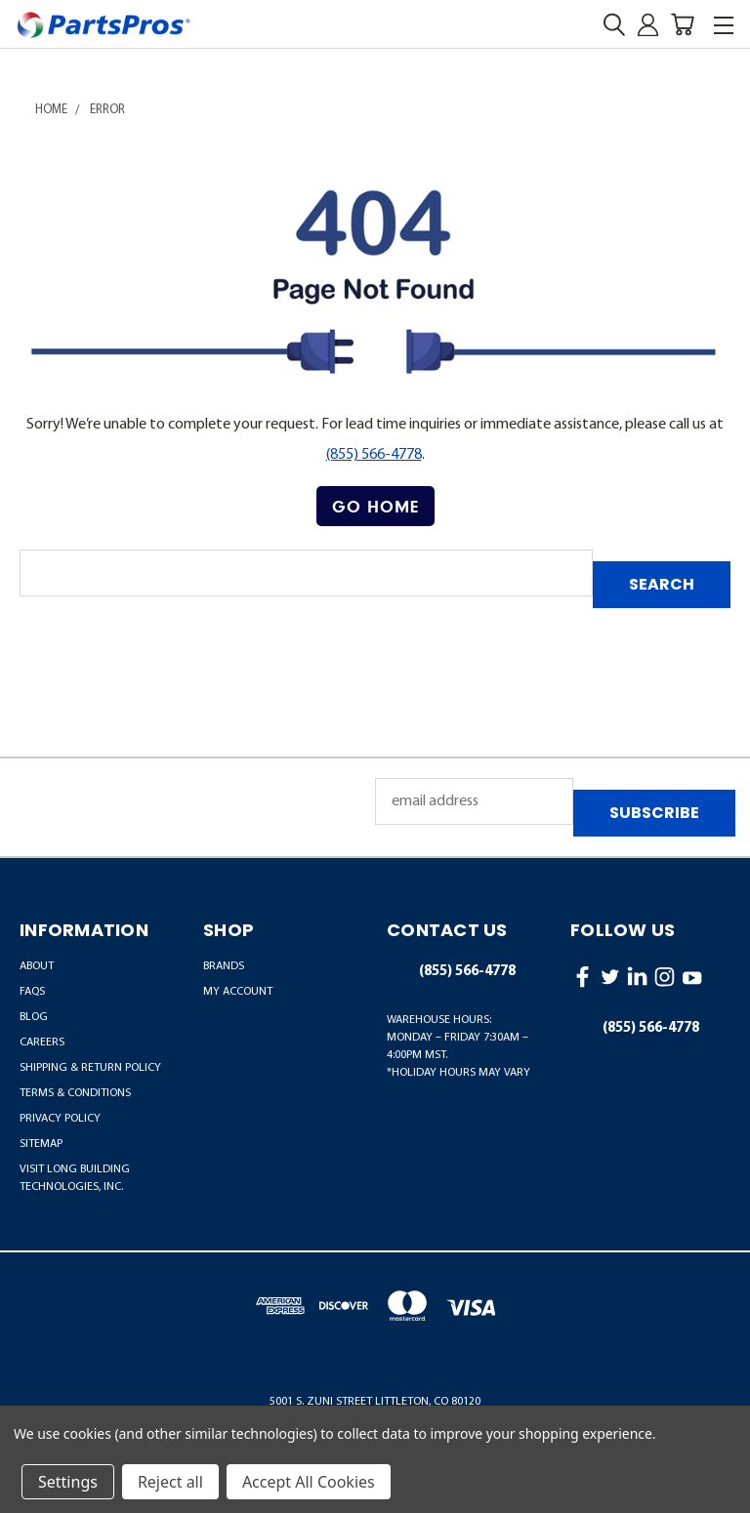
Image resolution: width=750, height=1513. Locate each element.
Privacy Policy (60, 1119)
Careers (42, 1042)
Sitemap (41, 1144)
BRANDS (223, 966)
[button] (375, 506)
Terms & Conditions (75, 1093)
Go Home (375, 506)
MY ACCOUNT (237, 992)
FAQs (32, 992)
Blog (34, 1017)
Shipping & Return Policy (90, 1068)
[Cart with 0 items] (682, 25)
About (37, 966)
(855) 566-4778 (374, 455)
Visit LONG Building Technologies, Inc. (75, 1178)
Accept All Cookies (308, 1482)
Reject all (170, 1482)
